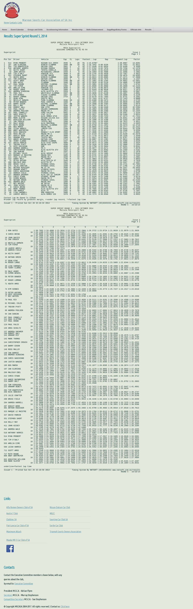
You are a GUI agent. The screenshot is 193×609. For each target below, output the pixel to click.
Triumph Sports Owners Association (65, 531)
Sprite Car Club (56, 525)
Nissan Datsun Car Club (60, 507)
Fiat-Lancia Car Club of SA (17, 525)
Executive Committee (23, 583)
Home (6, 22)
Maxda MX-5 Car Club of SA (18, 540)
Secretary (8, 595)
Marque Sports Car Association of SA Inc (47, 20)
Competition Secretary (14, 599)
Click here (65, 606)
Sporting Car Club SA (59, 519)
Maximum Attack (13, 531)
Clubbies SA (11, 519)
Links (19, 22)
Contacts (13, 22)
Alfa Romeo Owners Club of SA (19, 507)
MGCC (52, 513)
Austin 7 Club (12, 513)
